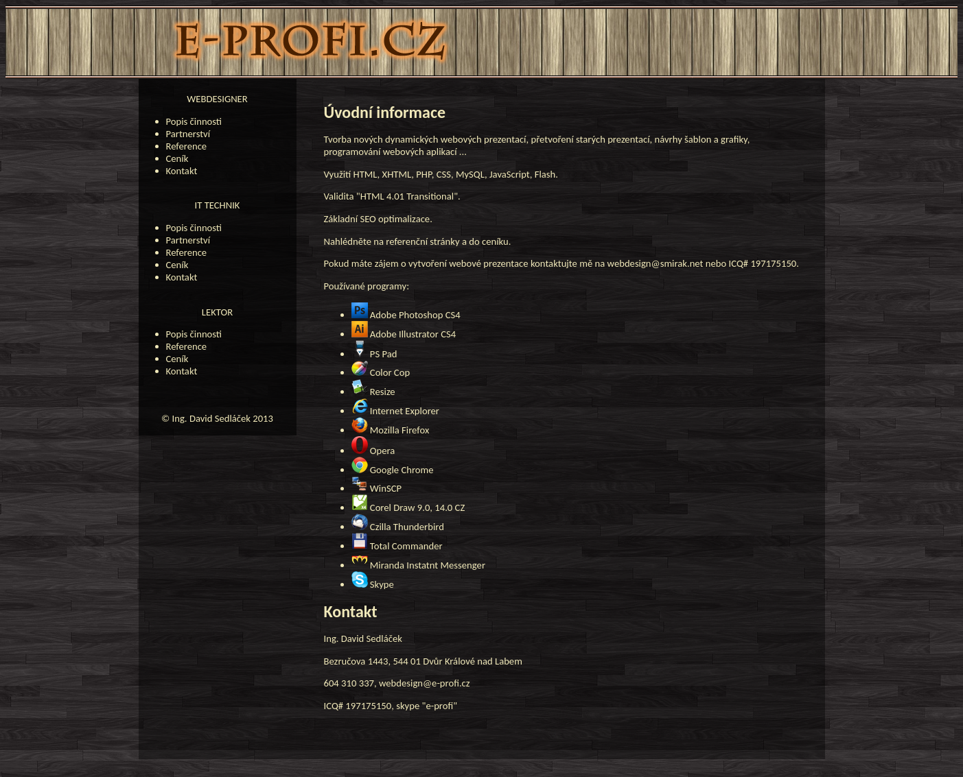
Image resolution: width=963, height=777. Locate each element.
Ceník (177, 158)
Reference (186, 146)
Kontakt (182, 171)
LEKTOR (217, 312)
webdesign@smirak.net (655, 263)
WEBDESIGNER (217, 99)
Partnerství (188, 134)
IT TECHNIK (217, 205)
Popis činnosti (194, 121)
